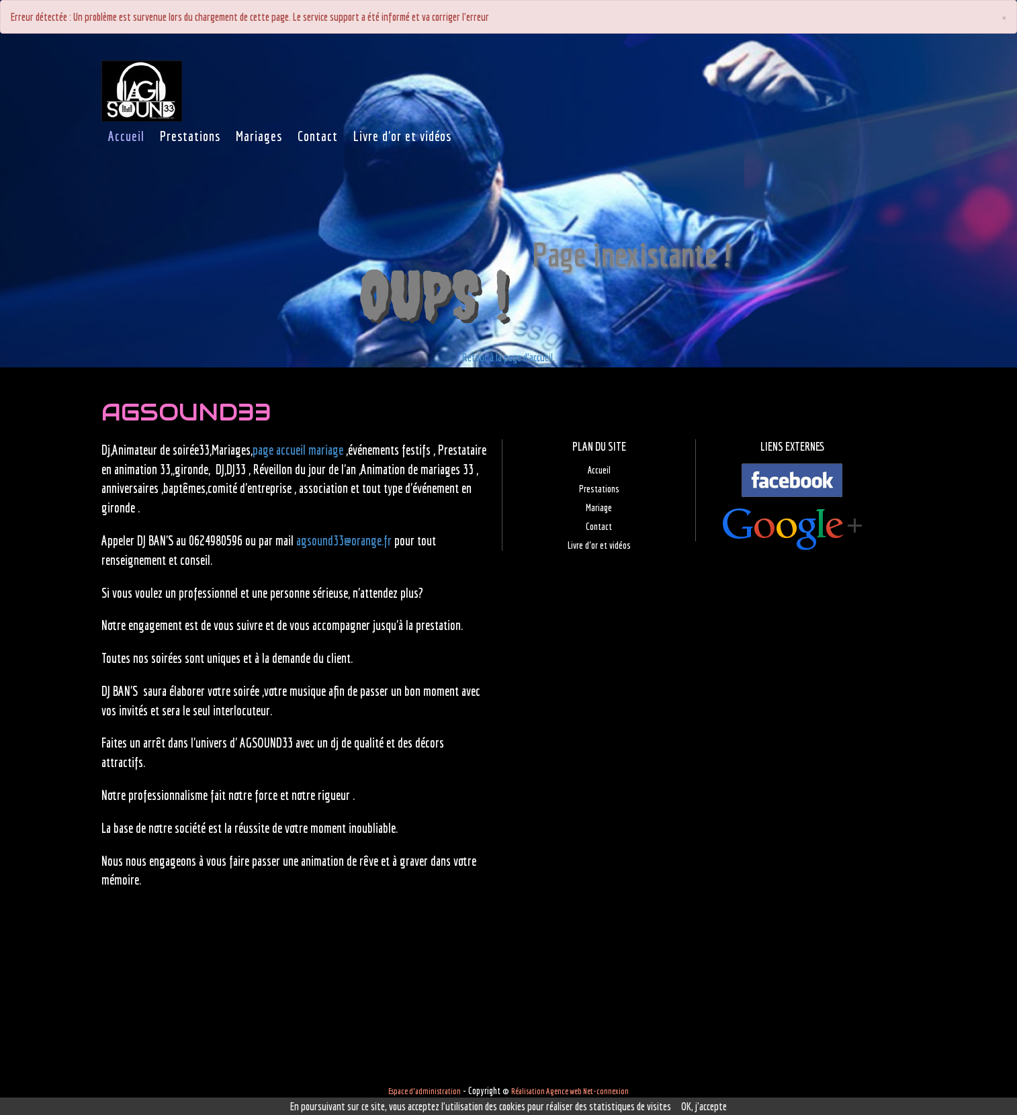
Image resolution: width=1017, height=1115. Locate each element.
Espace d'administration (424, 1091)
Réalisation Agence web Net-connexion (570, 1091)
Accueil (599, 470)
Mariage (599, 507)
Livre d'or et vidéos (599, 545)
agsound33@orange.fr (344, 540)
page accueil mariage (298, 450)
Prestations (599, 488)
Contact (599, 526)
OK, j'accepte (704, 1106)
